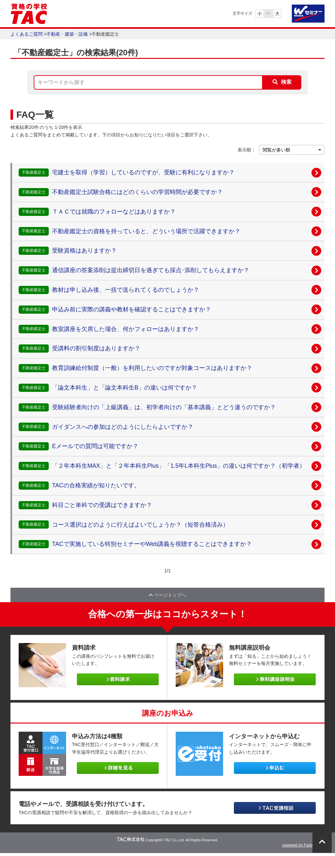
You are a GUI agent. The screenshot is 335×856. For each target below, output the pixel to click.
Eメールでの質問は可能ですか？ (95, 446)
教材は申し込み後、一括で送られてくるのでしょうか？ (125, 290)
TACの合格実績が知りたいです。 (96, 485)
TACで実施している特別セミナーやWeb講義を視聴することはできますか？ (152, 544)
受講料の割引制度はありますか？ (96, 348)
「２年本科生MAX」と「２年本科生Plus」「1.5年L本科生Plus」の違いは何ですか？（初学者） (178, 466)
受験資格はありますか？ (84, 250)
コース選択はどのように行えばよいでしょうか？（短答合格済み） (140, 524)
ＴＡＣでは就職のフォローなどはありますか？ (114, 211)
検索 (286, 82)
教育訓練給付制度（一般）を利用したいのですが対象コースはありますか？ (152, 368)
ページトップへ (167, 596)
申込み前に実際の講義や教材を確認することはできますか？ (131, 309)
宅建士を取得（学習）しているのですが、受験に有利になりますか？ (143, 172)
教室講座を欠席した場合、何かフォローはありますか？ (125, 329)
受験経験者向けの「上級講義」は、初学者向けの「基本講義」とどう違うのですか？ (164, 407)
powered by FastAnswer (303, 848)
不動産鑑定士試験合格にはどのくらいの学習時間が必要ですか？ (137, 192)
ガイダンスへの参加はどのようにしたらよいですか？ (122, 427)
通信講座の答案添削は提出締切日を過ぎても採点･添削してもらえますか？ (150, 270)
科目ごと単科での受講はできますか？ (102, 505)
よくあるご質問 (26, 34)
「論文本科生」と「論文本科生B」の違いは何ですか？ (124, 387)
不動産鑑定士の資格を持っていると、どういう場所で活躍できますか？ (146, 231)
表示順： (247, 149)
